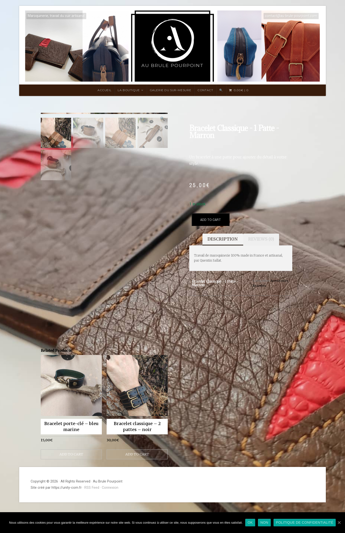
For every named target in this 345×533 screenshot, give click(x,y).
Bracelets (259, 285)
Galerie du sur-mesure (170, 90)
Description (222, 239)
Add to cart (210, 219)
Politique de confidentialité (305, 522)
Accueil (104, 90)
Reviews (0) (261, 239)
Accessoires (279, 280)
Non (264, 522)
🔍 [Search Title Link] (221, 90)
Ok (250, 522)
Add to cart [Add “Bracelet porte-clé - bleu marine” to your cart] (71, 485)
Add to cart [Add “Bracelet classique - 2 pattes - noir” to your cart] (137, 485)
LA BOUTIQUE (129, 90)
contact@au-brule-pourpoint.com (291, 16)
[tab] (222, 240)
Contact (205, 90)
